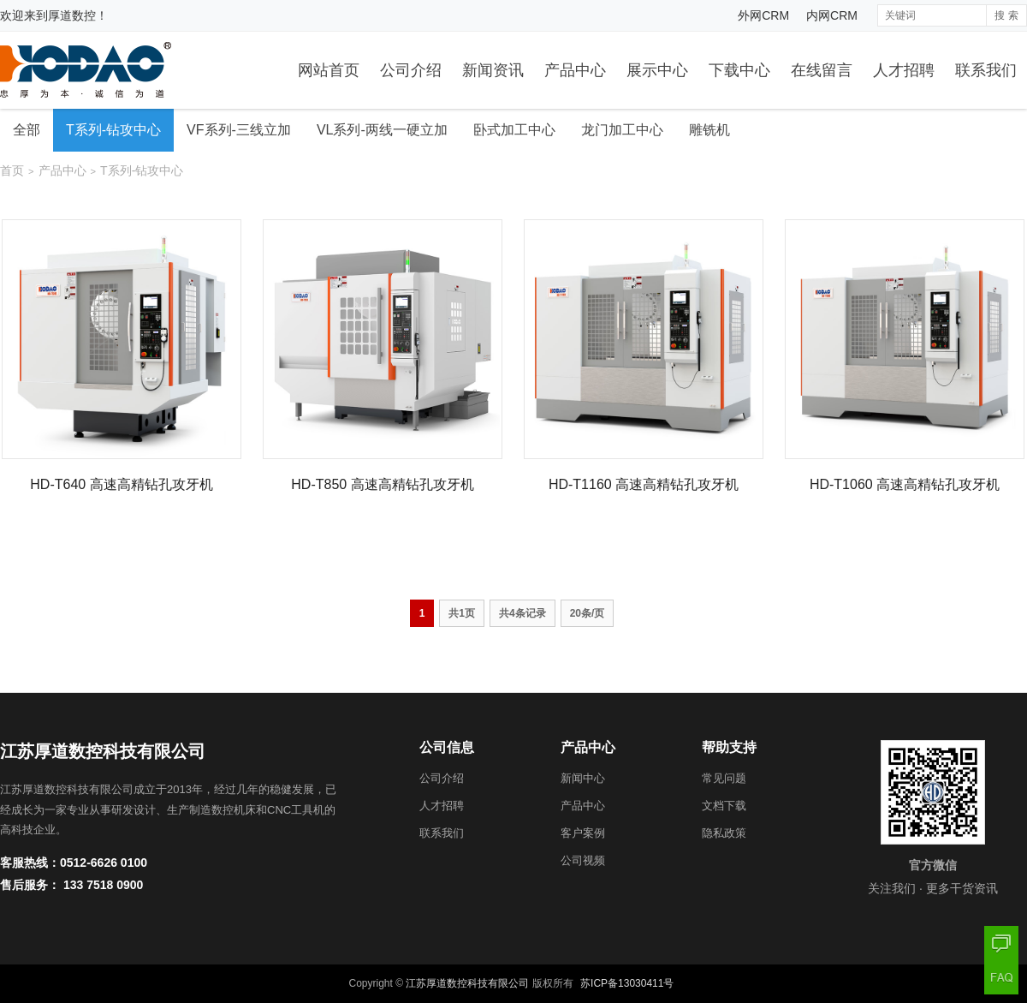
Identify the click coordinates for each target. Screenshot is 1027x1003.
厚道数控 (72, 15)
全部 (26, 129)
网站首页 (328, 70)
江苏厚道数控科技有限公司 (467, 983)
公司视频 (583, 860)
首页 (12, 170)
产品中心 (575, 70)
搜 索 (1006, 15)
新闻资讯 (493, 70)
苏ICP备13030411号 (627, 983)
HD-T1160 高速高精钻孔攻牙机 (644, 484)
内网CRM (832, 15)
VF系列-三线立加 (239, 129)
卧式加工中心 (514, 129)
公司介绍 (411, 70)
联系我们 (986, 70)
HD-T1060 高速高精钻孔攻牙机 (905, 484)
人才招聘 (904, 70)
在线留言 (821, 70)
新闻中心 (583, 778)
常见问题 (724, 778)
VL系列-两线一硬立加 (382, 129)
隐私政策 (724, 833)
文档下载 (724, 805)
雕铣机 (709, 129)
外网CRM (763, 15)
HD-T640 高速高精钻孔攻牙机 (121, 484)
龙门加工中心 (622, 129)
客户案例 (583, 833)
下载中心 (739, 70)
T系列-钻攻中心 (113, 129)
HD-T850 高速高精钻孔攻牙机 (382, 484)
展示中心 (657, 70)
